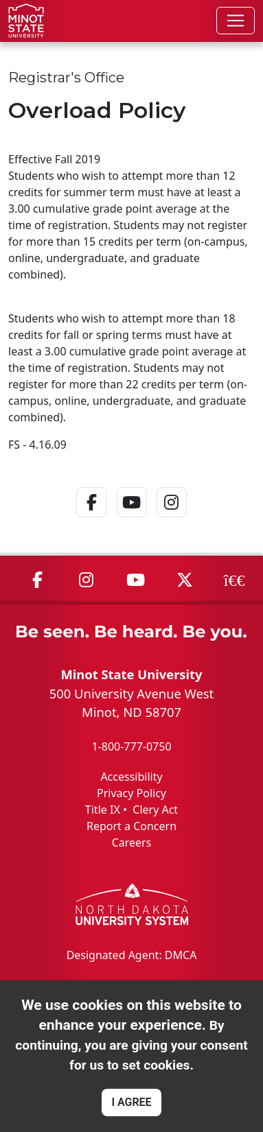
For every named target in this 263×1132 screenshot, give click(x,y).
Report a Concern (131, 826)
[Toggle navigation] (235, 20)
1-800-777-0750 (131, 746)
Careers (132, 842)
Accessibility (131, 776)
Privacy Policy (131, 793)
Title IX (102, 809)
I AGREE (131, 1102)
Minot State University (131, 674)
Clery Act (155, 809)
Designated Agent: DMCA (132, 955)
